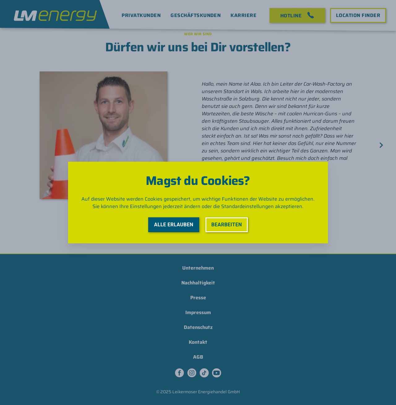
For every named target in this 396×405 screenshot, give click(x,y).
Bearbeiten (226, 225)
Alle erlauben (173, 225)
